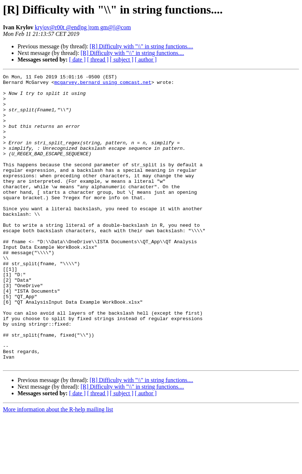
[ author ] (146, 59)
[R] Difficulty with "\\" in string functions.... (141, 46)
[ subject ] (121, 59)
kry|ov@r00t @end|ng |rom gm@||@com (83, 27)
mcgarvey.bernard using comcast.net (102, 84)
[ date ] (77, 59)
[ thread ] (98, 59)
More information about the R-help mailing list (58, 467)
